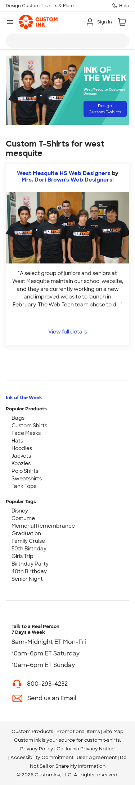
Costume (23, 518)
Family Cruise (28, 541)
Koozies (21, 463)
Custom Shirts (29, 425)
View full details (67, 331)
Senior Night (27, 579)
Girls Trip (22, 556)
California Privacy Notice (86, 749)
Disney (20, 510)
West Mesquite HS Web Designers (64, 173)
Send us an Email (51, 698)
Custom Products (32, 731)
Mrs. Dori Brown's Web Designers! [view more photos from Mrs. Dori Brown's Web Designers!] (68, 179)
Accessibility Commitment (41, 757)
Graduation (26, 533)
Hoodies (22, 448)
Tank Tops (24, 486)
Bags (18, 418)
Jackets (21, 456)
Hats (17, 440)
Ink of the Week (24, 397)
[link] (38, 22)
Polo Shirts (25, 471)
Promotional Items (78, 731)
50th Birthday (29, 548)
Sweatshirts (27, 478)
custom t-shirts (102, 740)
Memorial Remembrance (43, 526)
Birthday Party (30, 564)
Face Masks (26, 433)
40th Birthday (29, 571)
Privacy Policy (36, 749)
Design (105, 108)
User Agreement (97, 757)
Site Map (113, 731)
